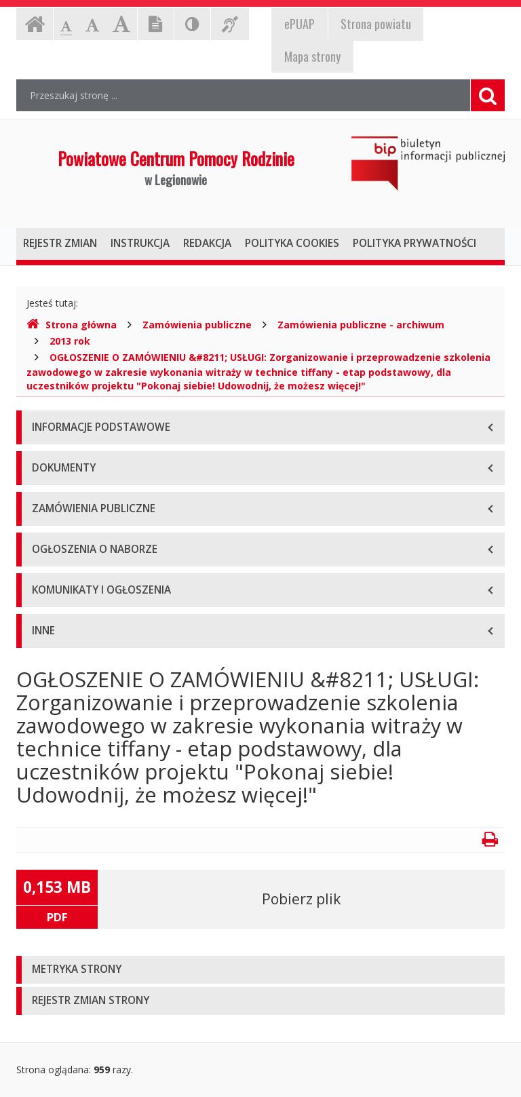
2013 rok (70, 340)
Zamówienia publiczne (197, 324)
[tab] (260, 970)
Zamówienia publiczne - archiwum (360, 324)
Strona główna (71, 324)
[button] (260, 970)
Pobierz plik (301, 898)
